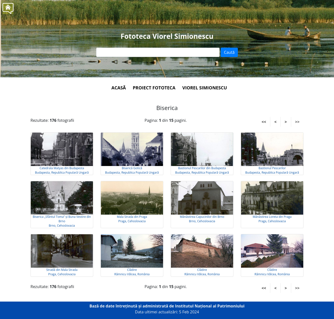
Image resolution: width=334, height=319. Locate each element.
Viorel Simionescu (204, 88)
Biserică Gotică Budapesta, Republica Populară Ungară (132, 170)
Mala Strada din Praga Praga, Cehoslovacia (132, 219)
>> (297, 122)
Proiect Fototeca (154, 88)
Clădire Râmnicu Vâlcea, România (132, 272)
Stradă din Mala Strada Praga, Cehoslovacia (61, 272)
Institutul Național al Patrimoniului (210, 306)
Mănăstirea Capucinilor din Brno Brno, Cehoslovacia (202, 219)
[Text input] (158, 52)
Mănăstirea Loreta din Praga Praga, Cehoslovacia (272, 219)
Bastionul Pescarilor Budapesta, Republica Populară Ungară (272, 170)
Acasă (118, 88)
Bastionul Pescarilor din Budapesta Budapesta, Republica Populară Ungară (202, 170)
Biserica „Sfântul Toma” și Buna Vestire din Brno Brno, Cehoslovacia (62, 221)
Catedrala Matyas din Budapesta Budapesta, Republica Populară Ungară (62, 170)
